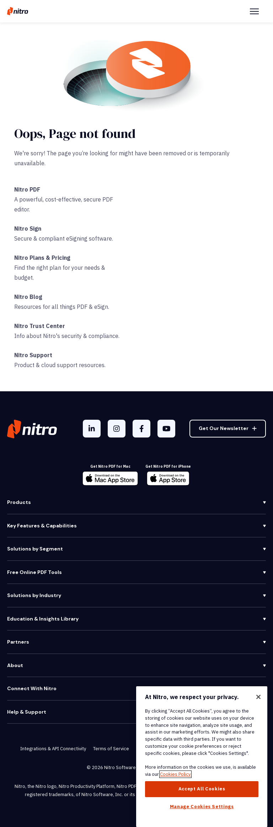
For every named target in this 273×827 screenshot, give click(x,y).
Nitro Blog (28, 296)
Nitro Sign (27, 228)
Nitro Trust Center (39, 325)
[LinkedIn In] (92, 428)
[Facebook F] (141, 428)
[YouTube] (166, 428)
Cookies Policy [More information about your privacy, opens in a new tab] (175, 774)
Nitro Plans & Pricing (42, 257)
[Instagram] (116, 428)
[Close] (258, 697)
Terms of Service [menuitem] (111, 749)
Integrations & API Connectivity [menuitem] (53, 749)
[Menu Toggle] (254, 11)
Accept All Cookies (201, 789)
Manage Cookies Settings (202, 807)
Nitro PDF (27, 189)
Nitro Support (33, 355)
